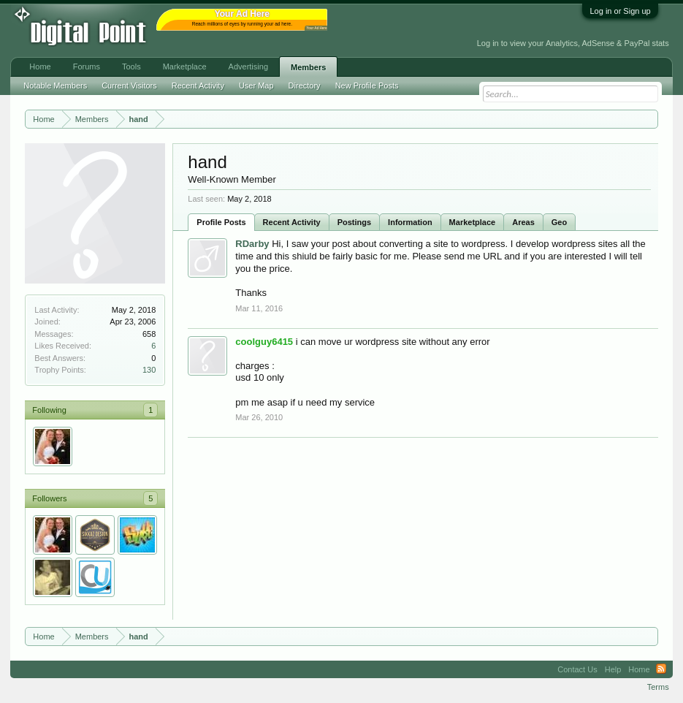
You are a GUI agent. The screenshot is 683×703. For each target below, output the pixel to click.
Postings (354, 222)
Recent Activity (292, 222)
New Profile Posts (367, 85)
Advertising (248, 66)
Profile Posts (220, 222)
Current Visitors (129, 85)
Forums (86, 66)
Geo (559, 222)
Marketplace (472, 222)
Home (39, 66)
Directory (305, 85)
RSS (661, 669)
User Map (256, 85)
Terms (658, 687)
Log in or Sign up (619, 11)
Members (308, 67)
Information (410, 222)
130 (149, 369)
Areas (523, 222)
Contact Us (577, 669)
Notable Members (55, 85)
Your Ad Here (316, 28)
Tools (131, 66)
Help (613, 669)
